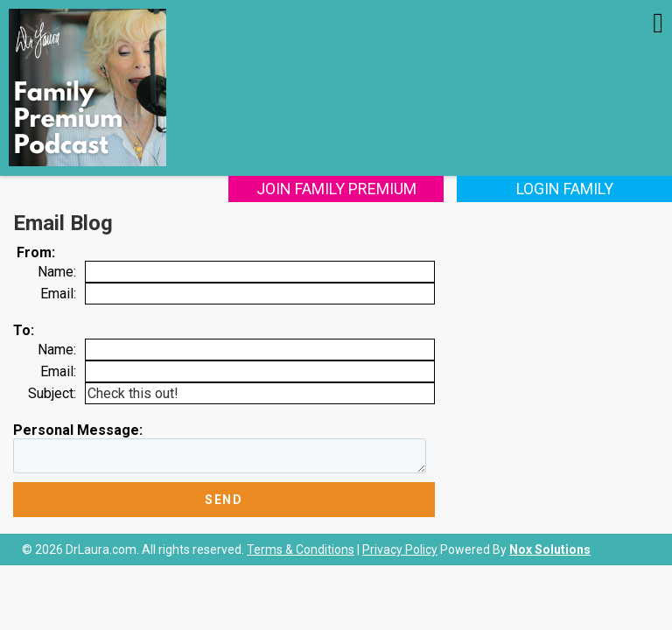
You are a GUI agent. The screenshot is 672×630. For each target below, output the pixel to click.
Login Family (564, 188)
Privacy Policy (400, 549)
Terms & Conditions (300, 549)
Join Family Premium (336, 188)
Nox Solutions (550, 549)
